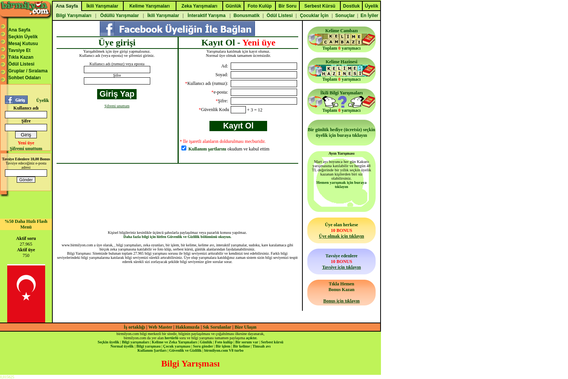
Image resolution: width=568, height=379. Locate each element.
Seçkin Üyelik (23, 36)
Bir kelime (241, 346)
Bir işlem (223, 346)
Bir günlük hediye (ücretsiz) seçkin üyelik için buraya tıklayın (341, 132)
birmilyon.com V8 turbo (223, 350)
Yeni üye (26, 143)
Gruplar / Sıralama (27, 71)
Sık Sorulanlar (217, 327)
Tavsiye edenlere (341, 261)
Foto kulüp (224, 342)
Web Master (160, 327)
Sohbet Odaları (24, 77)
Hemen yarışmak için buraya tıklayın (341, 184)
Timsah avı (262, 346)
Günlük (206, 342)
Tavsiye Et (19, 50)
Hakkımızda (188, 327)
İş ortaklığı (134, 327)
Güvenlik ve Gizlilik (185, 350)
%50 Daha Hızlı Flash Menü (26, 224)
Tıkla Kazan (20, 57)
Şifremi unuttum (26, 148)
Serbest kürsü (272, 342)
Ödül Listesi (21, 64)
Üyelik (42, 100)
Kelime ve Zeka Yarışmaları (174, 342)
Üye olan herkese (341, 230)
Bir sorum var (246, 342)
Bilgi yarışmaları (135, 342)
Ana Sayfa (19, 30)
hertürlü (171, 338)
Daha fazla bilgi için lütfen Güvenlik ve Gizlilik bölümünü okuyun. (177, 237)
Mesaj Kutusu (23, 43)
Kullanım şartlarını (208, 149)
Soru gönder (203, 346)
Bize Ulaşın (245, 327)
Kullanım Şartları (151, 350)
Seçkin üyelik (108, 342)
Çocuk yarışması (176, 346)
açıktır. (251, 338)
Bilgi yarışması (148, 346)
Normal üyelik (122, 346)
